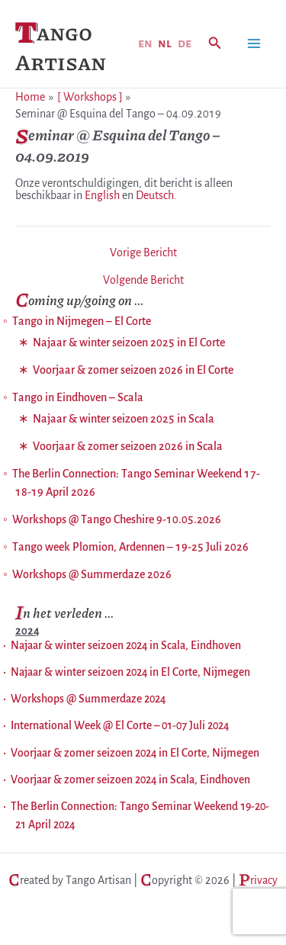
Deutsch (155, 195)
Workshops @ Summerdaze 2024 (88, 699)
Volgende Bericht (143, 280)
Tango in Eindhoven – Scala (77, 397)
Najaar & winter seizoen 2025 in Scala (123, 419)
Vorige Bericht (143, 252)
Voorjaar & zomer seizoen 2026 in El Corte (133, 370)
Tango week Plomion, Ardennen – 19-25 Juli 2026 (130, 547)
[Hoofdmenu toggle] (254, 43)
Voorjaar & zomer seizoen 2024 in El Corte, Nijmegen (135, 753)
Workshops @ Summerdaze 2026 (92, 574)
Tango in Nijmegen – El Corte (81, 321)
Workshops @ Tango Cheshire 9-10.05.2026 (116, 519)
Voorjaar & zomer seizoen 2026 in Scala (128, 446)
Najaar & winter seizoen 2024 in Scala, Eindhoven (126, 645)
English (102, 195)
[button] (215, 44)
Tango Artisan (60, 46)
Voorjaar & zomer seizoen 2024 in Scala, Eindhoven (130, 779)
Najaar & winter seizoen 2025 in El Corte (129, 342)
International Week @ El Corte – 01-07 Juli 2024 (120, 725)
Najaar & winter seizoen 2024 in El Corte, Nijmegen (130, 672)
